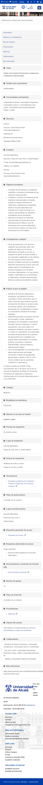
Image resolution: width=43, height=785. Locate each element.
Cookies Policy (33, 782)
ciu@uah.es (30, 705)
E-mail (7, 755)
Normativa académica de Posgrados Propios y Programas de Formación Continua (21, 483)
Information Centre (12, 734)
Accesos (4, 2)
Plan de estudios (9, 42)
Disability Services (12, 769)
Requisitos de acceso (15, 535)
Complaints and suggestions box (17, 725)
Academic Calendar (12, 760)
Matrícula (6, 52)
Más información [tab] (9, 61)
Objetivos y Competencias (12, 37)
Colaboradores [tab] (8, 56)
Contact (8, 720)
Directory (8, 717)
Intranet (8, 750)
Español (13, 2)
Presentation (7, 32)
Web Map (24, 782)
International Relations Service (17, 739)
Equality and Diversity (13, 771)
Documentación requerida (17, 572)
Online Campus (11, 752)
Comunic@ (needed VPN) (14, 757)
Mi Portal (8, 747)
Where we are (10, 722)
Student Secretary (12, 736)
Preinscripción (8, 47)
